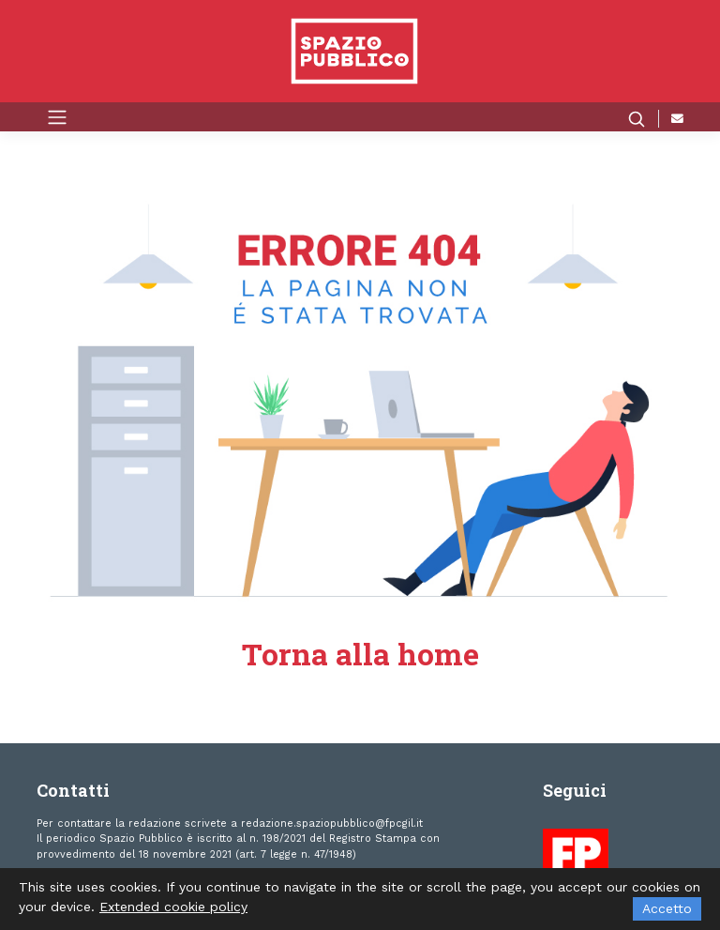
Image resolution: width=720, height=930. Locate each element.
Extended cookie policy (173, 906)
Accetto (667, 908)
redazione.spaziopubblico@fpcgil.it (332, 823)
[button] (642, 119)
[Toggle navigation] (57, 116)
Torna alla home (360, 653)
